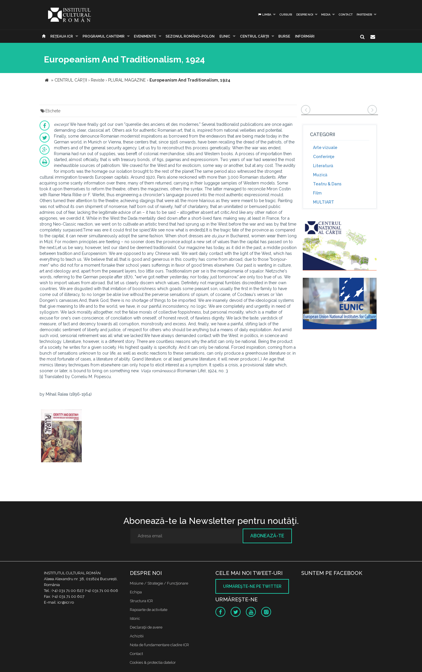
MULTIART (323, 202)
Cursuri (285, 14)
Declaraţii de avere (146, 627)
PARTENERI (364, 14)
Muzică (320, 174)
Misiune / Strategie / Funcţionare (159, 583)
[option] (61, 436)
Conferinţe (323, 156)
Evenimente (145, 36)
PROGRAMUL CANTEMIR (104, 36)
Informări (304, 36)
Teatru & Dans (327, 184)
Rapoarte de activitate (148, 609)
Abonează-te (267, 536)
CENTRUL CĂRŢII (254, 36)
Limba (264, 14)
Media (326, 14)
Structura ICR (141, 601)
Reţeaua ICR (61, 36)
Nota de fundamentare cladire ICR (159, 645)
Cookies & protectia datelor (153, 662)
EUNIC (224, 36)
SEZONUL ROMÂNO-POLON (190, 36)
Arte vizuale (325, 147)
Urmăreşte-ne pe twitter (252, 586)
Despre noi (304, 14)
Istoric (135, 618)
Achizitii (137, 636)
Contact (345, 14)
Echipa (136, 592)
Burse (284, 36)
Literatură (323, 165)
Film (317, 193)
